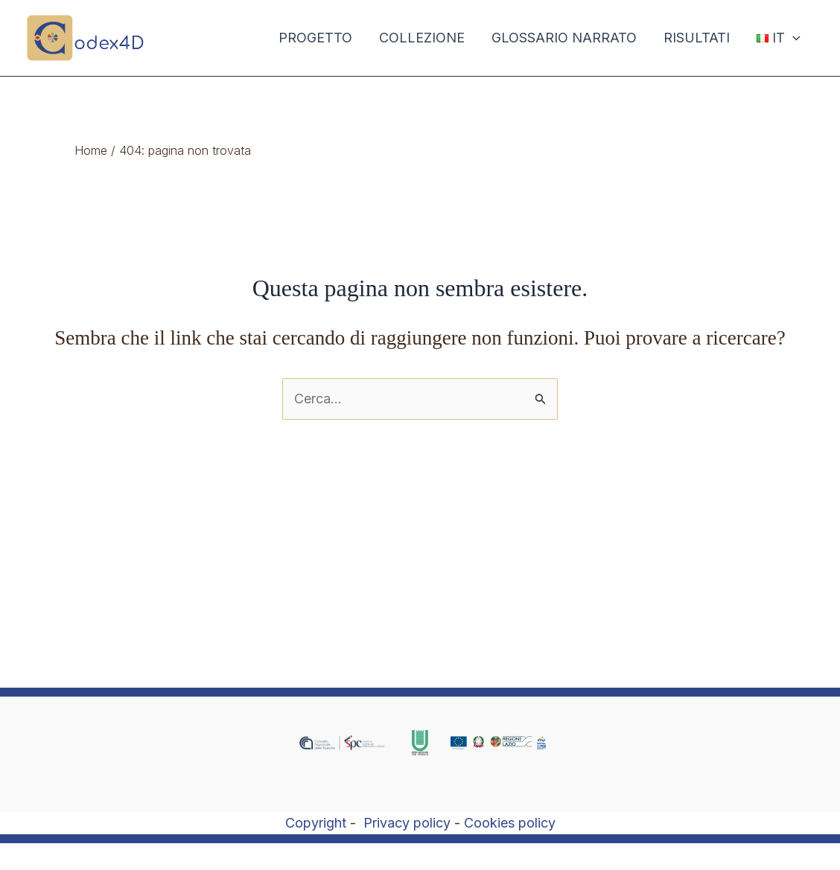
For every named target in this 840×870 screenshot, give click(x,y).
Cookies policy (510, 823)
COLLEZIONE (422, 37)
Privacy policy (407, 823)
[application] (793, 38)
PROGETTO (315, 37)
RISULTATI (697, 37)
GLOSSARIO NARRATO (564, 37)
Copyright (315, 823)
